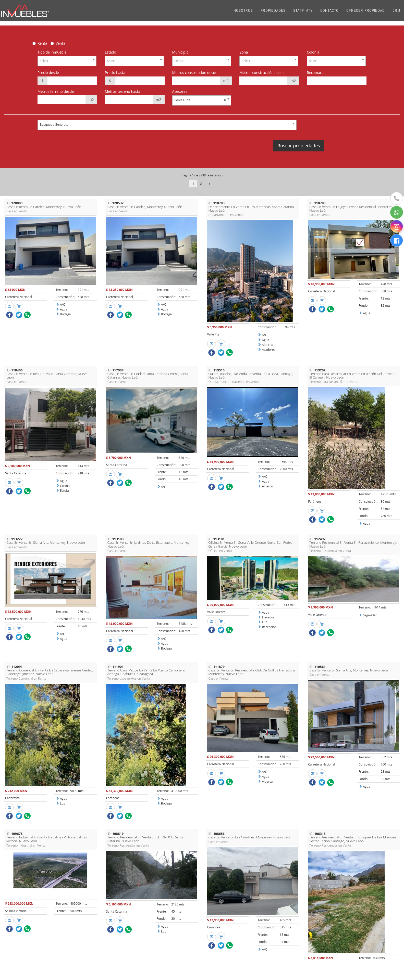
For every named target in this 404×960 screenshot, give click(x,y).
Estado (110, 52)
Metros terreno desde (56, 91)
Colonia (313, 52)
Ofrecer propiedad (365, 12)
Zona (243, 52)
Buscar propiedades (298, 145)
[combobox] (67, 61)
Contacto (329, 12)
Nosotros (243, 12)
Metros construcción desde (194, 72)
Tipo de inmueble (52, 52)
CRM (396, 12)
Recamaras (316, 72)
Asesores (179, 91)
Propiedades (273, 12)
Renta (42, 43)
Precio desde (48, 72)
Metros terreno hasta (122, 91)
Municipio (180, 52)
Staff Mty (303, 12)
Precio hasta (115, 72)
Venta (60, 43)
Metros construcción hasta (261, 72)
